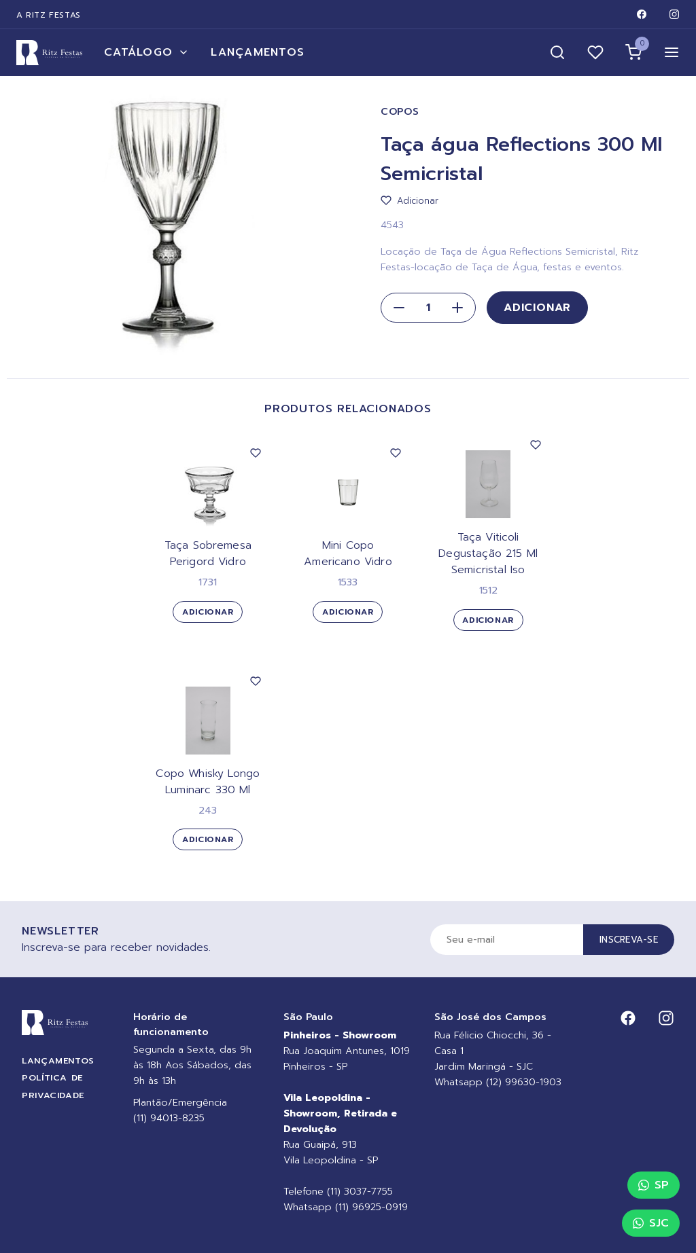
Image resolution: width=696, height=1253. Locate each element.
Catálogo (146, 52)
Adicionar (537, 307)
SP (653, 1185)
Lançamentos (257, 52)
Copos (400, 112)
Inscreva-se (628, 939)
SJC (651, 1223)
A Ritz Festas (48, 15)
